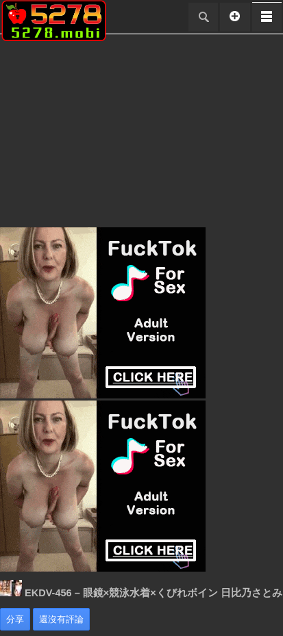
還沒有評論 (61, 619)
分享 (15, 619)
